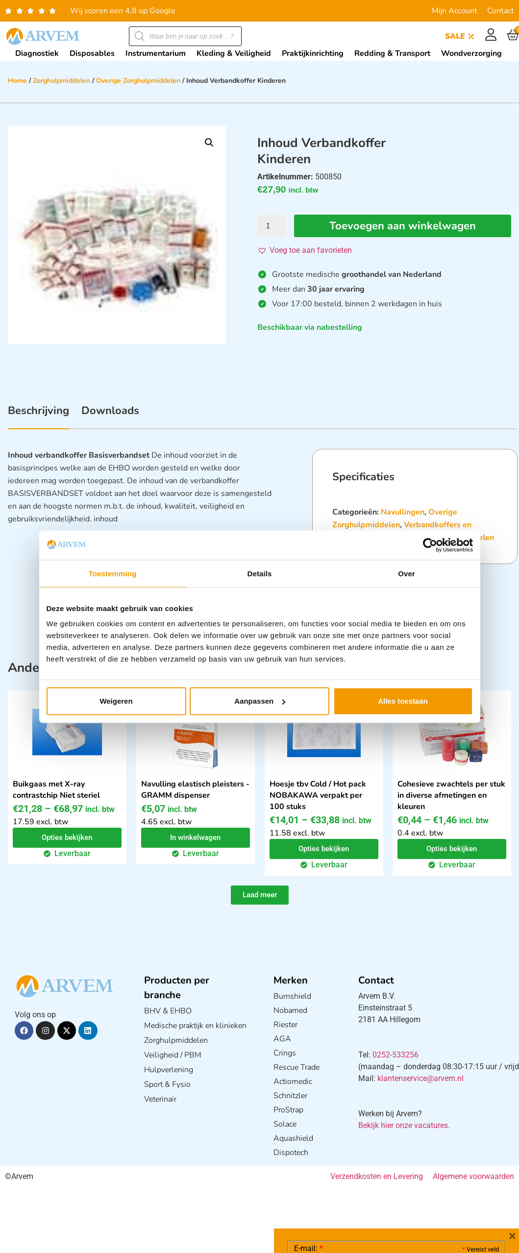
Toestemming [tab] (113, 573)
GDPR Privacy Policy (414, 1190)
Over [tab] (406, 573)
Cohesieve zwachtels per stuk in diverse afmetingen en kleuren (451, 795)
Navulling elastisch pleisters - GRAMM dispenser (195, 790)
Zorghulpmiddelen (61, 80)
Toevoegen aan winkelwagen (402, 226)
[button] (209, 142)
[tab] (38, 416)
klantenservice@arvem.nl (420, 1078)
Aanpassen (259, 701)
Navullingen (402, 512)
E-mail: (308, 1102)
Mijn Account (454, 10)
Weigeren (115, 701)
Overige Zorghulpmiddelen (138, 80)
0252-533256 (395, 1054)
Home (17, 80)
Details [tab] (259, 573)
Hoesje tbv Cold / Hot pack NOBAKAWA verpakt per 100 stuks (318, 795)
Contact (500, 10)
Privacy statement (464, 1169)
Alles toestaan (403, 701)
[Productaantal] (271, 226)
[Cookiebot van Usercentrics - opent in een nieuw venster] (430, 545)
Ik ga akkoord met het (372, 1191)
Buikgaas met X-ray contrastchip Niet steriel (56, 790)
